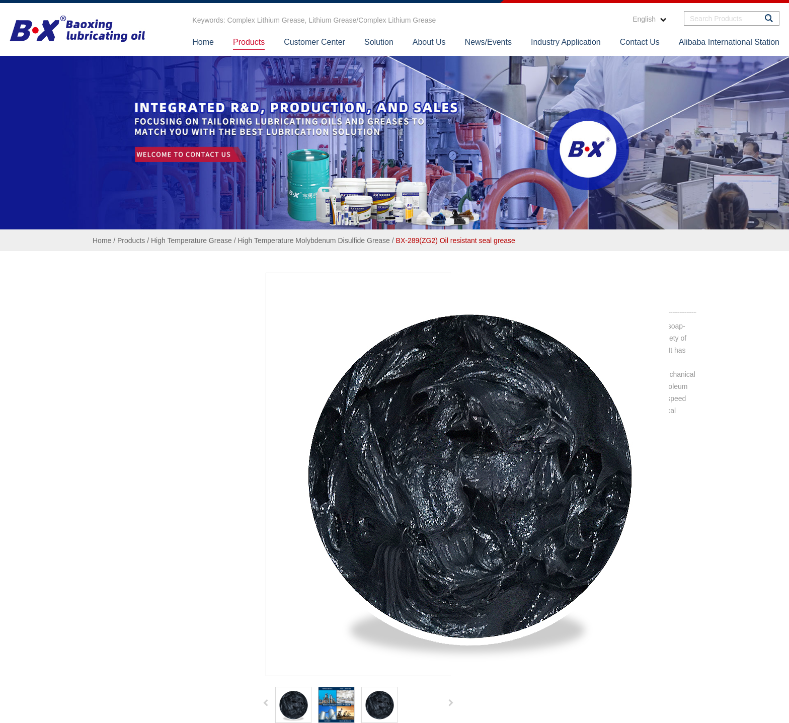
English (649, 19)
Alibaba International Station (729, 42)
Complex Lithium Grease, (267, 20)
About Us (429, 42)
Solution (378, 42)
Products (249, 42)
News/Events (488, 42)
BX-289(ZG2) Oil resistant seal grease (455, 240)
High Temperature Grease (191, 240)
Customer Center (314, 42)
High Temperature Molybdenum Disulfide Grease (313, 240)
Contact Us (640, 42)
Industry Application (566, 42)
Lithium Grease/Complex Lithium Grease (371, 20)
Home (203, 42)
